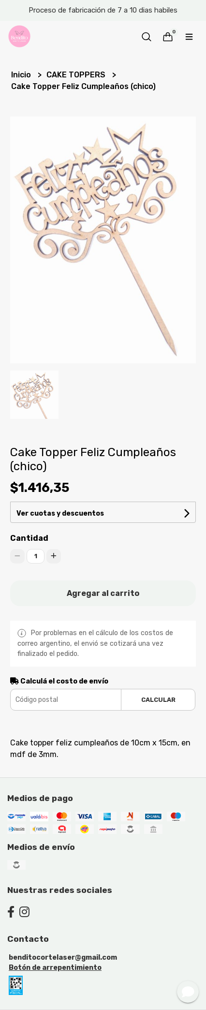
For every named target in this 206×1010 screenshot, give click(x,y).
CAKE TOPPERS (76, 74)
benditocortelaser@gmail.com (63, 957)
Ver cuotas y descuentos (60, 513)
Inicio (22, 74)
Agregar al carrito (103, 593)
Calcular (158, 699)
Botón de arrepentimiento (55, 968)
